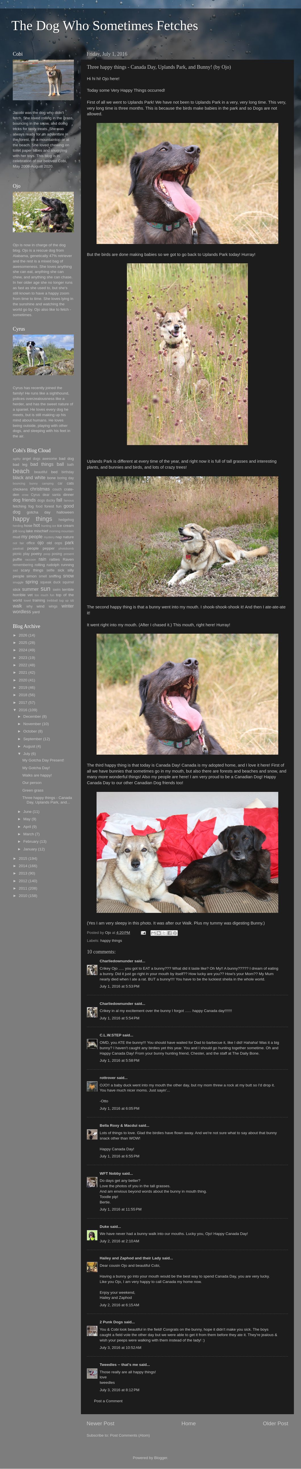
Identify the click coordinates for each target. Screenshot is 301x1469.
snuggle (18, 582)
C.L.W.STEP (110, 1035)
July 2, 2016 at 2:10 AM (119, 1241)
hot (37, 525)
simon (31, 576)
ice (54, 525)
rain (42, 559)
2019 (23, 687)
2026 (23, 635)
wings (53, 606)
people (33, 548)
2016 (23, 710)
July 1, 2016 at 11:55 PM (120, 1209)
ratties (54, 559)
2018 (23, 695)
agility (17, 458)
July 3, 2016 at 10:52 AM (120, 1347)
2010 (23, 896)
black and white (29, 477)
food (39, 506)
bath (70, 465)
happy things (111, 940)
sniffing (55, 576)
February (31, 841)
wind (41, 606)
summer (30, 589)
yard (35, 612)
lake (29, 531)
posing (57, 554)
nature (68, 537)
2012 (23, 881)
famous (69, 500)
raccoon (30, 559)
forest (49, 506)
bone (51, 478)
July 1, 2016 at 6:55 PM (119, 1156)
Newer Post (100, 1423)
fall (59, 499)
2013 (23, 873)
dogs (41, 500)
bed (54, 472)
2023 (23, 658)
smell (43, 576)
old (49, 543)
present (69, 554)
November (32, 724)
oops (58, 543)
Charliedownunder (116, 961)
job (15, 531)
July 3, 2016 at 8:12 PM (119, 1390)
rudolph (53, 565)
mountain (67, 531)
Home (188, 1423)
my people (32, 536)
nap (58, 537)
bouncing (19, 483)
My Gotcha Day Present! (43, 760)
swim (57, 590)
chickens (20, 489)
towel (27, 600)
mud (16, 537)
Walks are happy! (37, 775)
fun (59, 506)
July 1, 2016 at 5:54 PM (119, 1018)
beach (21, 471)
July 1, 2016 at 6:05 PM (119, 1108)
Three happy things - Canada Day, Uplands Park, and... (47, 800)
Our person (32, 783)
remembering (23, 565)
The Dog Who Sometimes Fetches (104, 25)
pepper (49, 548)
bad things (42, 464)
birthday (68, 472)
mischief (41, 531)
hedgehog (66, 520)
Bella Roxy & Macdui (118, 1125)
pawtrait (18, 548)
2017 (23, 702)
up (66, 600)
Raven (68, 559)
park (69, 542)
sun (46, 588)
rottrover (108, 1078)
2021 (23, 672)
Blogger (160, 1458)
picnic (17, 554)
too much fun (44, 595)
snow (68, 575)
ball (60, 464)
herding (18, 525)
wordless (22, 611)
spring (31, 581)
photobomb (66, 548)
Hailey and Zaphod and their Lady (130, 1258)
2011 (23, 888)
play (26, 554)
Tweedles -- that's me (119, 1364)
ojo (40, 542)
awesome (49, 459)
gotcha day (39, 512)
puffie (17, 559)
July (26, 754)
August (29, 746)
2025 (23, 642)
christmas (40, 488)
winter (68, 605)
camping (48, 483)
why (29, 606)
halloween (65, 512)
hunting (46, 525)
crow (25, 494)
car (60, 483)
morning (54, 531)
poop (46, 554)
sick (61, 570)
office (31, 543)
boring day (65, 478)
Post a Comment (108, 1401)
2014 (23, 866)
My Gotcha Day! (36, 768)
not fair (18, 543)
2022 (23, 665)
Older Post (275, 1423)
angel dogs (31, 459)
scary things (32, 570)
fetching (19, 506)
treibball (52, 600)
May (27, 819)
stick (16, 589)
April (27, 827)
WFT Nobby (110, 1173)
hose (28, 525)
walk (17, 605)
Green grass (32, 790)
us (72, 600)
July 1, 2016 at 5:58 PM (119, 1060)
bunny (34, 483)
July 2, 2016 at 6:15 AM (119, 1305)
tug (61, 600)
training (39, 600)
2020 (23, 680)
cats (70, 483)
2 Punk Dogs (111, 1322)
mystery (49, 537)
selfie (51, 570)
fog (31, 506)
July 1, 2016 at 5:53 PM (119, 986)
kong (21, 531)
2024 (23, 650)
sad (15, 570)
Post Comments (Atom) (130, 1435)
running (67, 565)
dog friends (24, 499)
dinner (68, 495)
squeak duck (50, 582)
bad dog (66, 458)
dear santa (51, 495)
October (30, 731)
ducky (50, 500)
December (32, 716)
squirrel (68, 582)
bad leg (20, 464)
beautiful (40, 472)
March (28, 834)
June (27, 811)
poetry (36, 554)
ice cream (65, 525)
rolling (40, 565)
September (32, 739)
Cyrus (35, 495)
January (30, 849)
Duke (104, 1226)
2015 (23, 858)
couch (57, 489)
